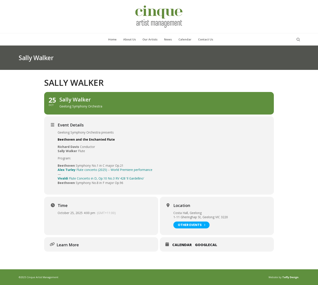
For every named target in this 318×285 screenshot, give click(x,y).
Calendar (182, 245)
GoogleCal (206, 245)
